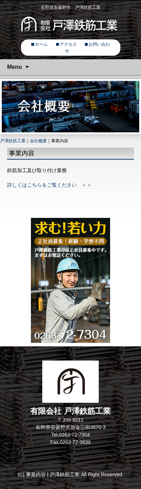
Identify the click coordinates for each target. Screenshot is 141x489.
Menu (14, 67)
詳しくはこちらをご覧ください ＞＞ (49, 185)
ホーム (41, 44)
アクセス (68, 44)
